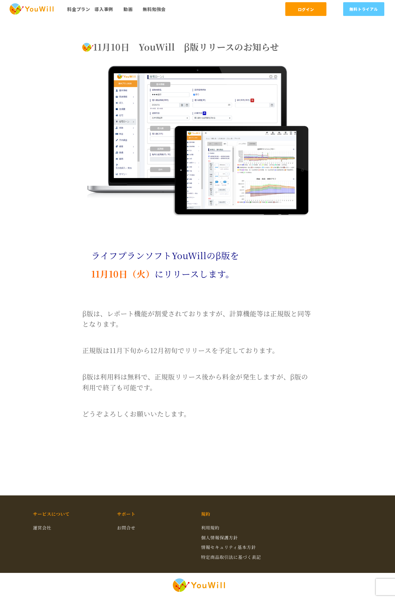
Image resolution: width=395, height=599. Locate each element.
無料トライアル (363, 9)
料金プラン (78, 9)
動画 (128, 9)
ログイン (306, 9)
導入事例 (104, 9)
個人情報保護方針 (219, 537)
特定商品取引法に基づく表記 (231, 557)
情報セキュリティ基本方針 (228, 547)
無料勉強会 (154, 9)
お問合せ (126, 528)
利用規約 (210, 528)
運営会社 (42, 528)
